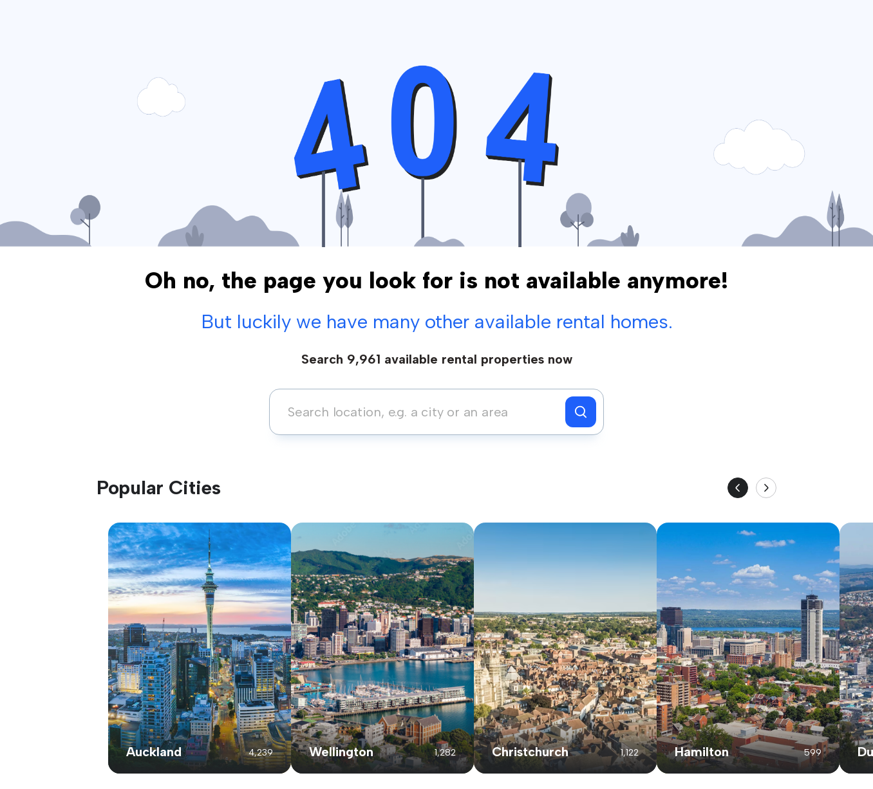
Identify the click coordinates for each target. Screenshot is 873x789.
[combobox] (420, 412)
